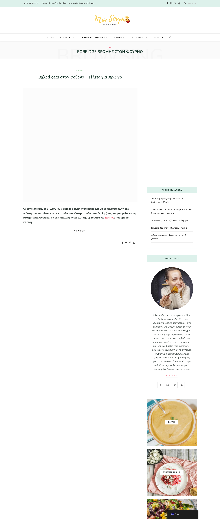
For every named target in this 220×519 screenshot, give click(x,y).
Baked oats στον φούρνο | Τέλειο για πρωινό (80, 77)
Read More (172, 376)
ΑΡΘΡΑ (118, 37)
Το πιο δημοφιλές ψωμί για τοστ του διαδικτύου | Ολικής (68, 3)
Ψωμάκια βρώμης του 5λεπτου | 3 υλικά (169, 228)
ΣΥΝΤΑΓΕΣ (66, 37)
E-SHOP (158, 37)
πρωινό (109, 217)
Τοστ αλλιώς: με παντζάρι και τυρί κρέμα (169, 220)
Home (50, 37)
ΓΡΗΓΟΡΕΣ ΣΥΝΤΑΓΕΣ (93, 37)
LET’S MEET (138, 37)
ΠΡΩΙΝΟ (80, 71)
